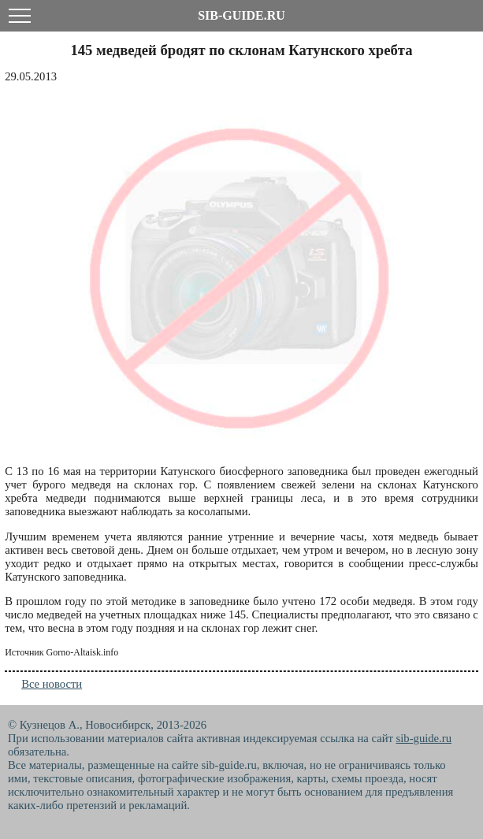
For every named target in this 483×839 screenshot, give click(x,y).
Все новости (51, 684)
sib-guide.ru (423, 738)
